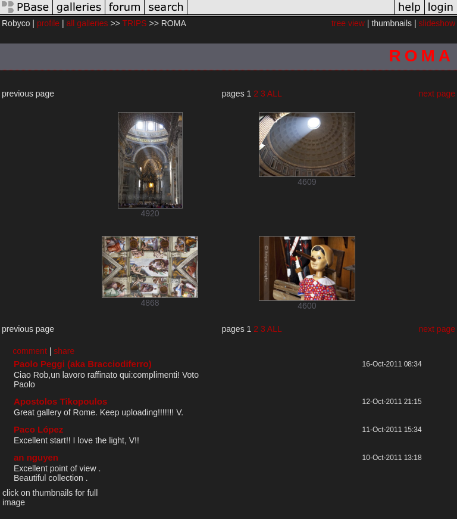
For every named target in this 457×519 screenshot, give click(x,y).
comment (29, 351)
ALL (274, 93)
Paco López (38, 429)
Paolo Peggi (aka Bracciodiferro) (83, 364)
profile (48, 23)
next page (437, 93)
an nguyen (36, 457)
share (64, 351)
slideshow (437, 23)
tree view (348, 23)
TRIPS (134, 23)
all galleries (87, 23)
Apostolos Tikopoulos (60, 401)
